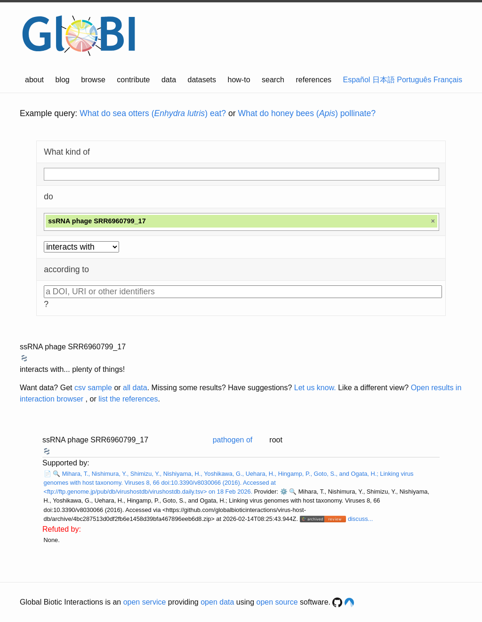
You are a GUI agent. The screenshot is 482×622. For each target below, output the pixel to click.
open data (217, 602)
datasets (202, 80)
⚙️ (284, 491)
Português (414, 80)
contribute (133, 80)
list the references (128, 399)
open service (144, 602)
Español (356, 80)
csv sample (93, 388)
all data (135, 388)
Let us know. (315, 388)
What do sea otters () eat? (153, 113)
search (273, 80)
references (313, 80)
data (168, 80)
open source (277, 602)
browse (93, 80)
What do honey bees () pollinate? (307, 113)
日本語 (383, 80)
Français (448, 80)
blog (63, 80)
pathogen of (233, 440)
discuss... (360, 518)
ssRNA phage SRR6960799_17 (73, 347)
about (34, 80)
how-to (239, 80)
